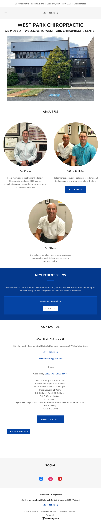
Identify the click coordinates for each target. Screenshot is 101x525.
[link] (50, 26)
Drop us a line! (50, 419)
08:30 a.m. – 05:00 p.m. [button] (55, 373)
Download (50, 308)
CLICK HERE (75, 189)
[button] (7, 13)
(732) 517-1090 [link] (50, 13)
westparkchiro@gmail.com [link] (50, 358)
